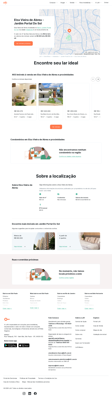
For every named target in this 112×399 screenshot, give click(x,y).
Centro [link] (59, 300)
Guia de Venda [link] (98, 326)
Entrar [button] (106, 2)
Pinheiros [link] (5, 296)
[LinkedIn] (29, 394)
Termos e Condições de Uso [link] (47, 378)
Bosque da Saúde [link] (35, 300)
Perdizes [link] (5, 300)
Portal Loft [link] (96, 321)
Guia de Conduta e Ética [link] (11, 382)
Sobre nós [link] (78, 334)
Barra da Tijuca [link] (61, 303)
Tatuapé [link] (5, 305)
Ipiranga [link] (87, 300)
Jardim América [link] (89, 305)
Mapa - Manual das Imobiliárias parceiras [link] (36, 382)
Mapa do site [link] (97, 330)
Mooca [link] (32, 298)
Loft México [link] (79, 347)
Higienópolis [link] (33, 303)
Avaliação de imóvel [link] (99, 334)
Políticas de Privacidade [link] (27, 378)
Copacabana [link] (61, 296)
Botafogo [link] (60, 298)
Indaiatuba (56, 56)
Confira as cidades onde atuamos (70, 156)
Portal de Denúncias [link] (10, 378)
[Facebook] (35, 394)
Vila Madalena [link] (34, 305)
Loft (40, 56)
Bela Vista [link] (5, 303)
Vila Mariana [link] (6, 298)
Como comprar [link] (80, 330)
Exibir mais (7, 308)
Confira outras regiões (66, 278)
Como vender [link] (79, 326)
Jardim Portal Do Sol (66, 56)
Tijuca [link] (59, 305)
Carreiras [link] (78, 339)
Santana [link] (32, 296)
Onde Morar (47, 56)
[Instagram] (24, 394)
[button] (69, 32)
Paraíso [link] (87, 303)
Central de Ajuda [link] (80, 321)
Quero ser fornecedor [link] (82, 343)
